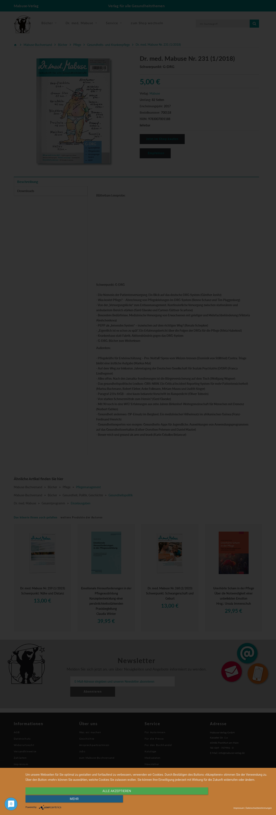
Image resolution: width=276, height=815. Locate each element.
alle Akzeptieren (111, 799)
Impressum (239, 808)
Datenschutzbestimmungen (259, 808)
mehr (234, 799)
